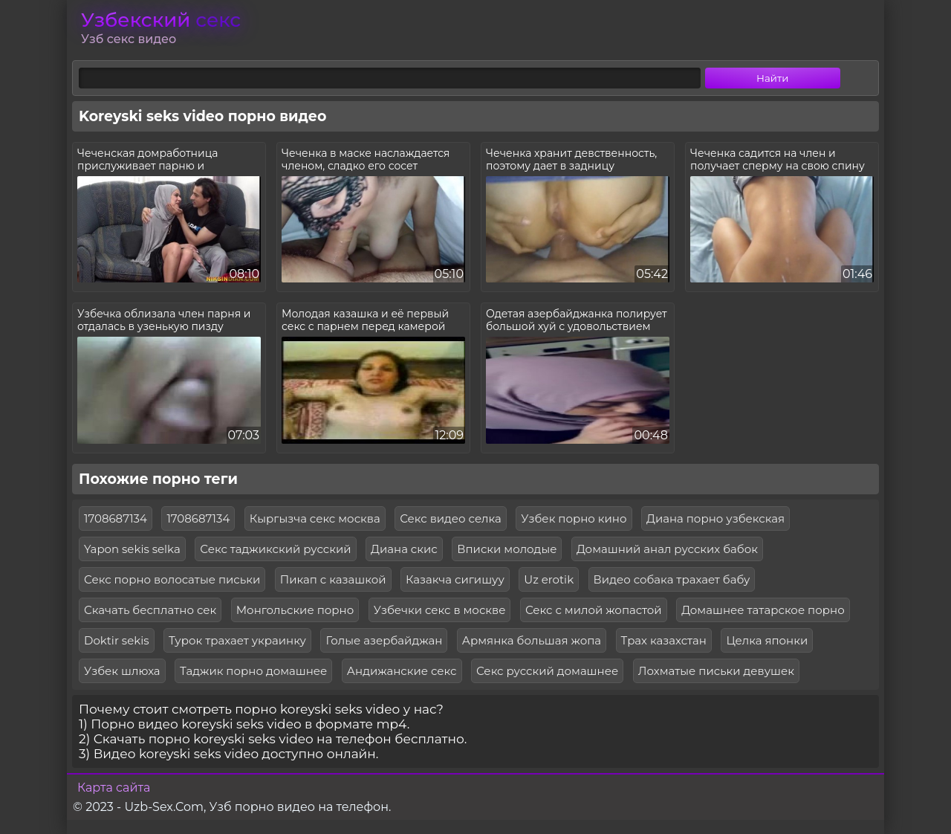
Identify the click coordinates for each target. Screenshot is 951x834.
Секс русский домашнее (547, 671)
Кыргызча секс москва (315, 518)
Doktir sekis (116, 640)
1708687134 (115, 518)
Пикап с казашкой (333, 579)
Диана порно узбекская (715, 518)
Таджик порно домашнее (253, 671)
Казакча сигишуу (455, 579)
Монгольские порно (295, 610)
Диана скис (404, 549)
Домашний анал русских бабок (667, 549)
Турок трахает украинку (237, 640)
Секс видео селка (451, 518)
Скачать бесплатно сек (150, 610)
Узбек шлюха (122, 671)
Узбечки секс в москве (440, 610)
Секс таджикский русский (275, 549)
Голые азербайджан (383, 640)
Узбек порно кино (573, 518)
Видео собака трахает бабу (672, 579)
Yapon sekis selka (132, 549)
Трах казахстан (664, 640)
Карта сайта (113, 787)
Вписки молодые (506, 549)
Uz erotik (549, 579)
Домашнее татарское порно (763, 610)
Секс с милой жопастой (593, 610)
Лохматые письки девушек (716, 671)
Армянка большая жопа (531, 640)
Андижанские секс (402, 671)
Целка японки (767, 640)
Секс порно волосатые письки (172, 579)
